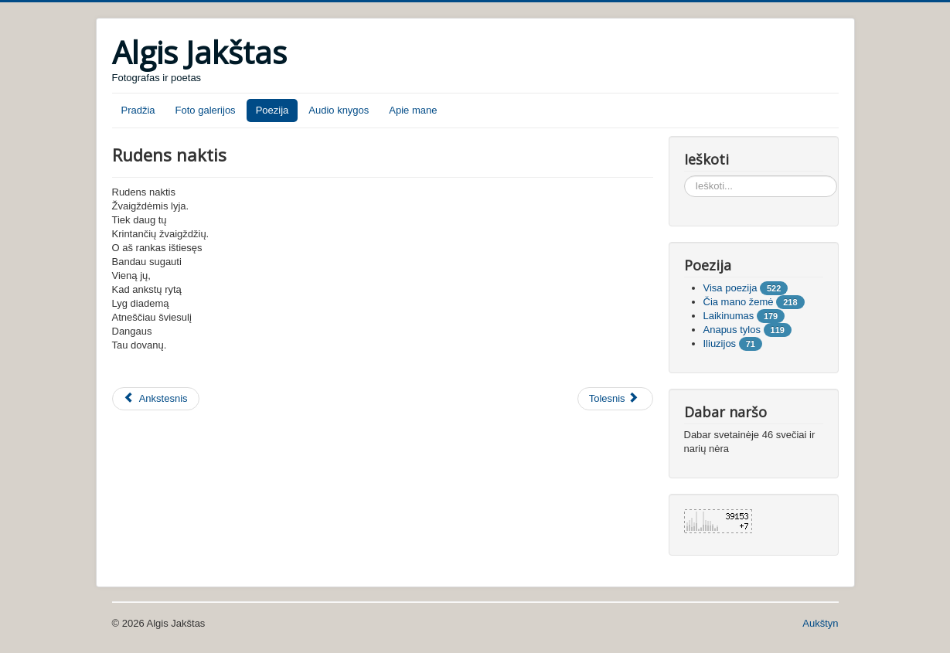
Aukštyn (820, 623)
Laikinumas (728, 315)
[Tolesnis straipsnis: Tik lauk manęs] (615, 398)
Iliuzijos (720, 343)
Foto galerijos (205, 110)
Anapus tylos (732, 329)
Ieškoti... (684, 175)
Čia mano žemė (738, 302)
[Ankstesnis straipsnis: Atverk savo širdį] (155, 398)
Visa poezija (730, 288)
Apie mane (413, 110)
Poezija (272, 110)
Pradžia (138, 110)
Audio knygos (338, 110)
